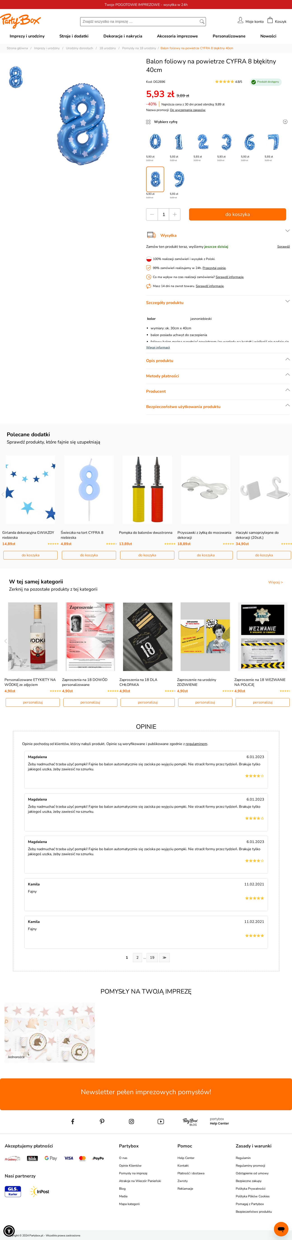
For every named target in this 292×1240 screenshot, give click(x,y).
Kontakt (183, 1165)
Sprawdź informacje (229, 277)
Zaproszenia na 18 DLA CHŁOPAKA (138, 682)
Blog (122, 1189)
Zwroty (183, 1181)
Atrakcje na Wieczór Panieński (140, 1181)
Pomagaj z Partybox (250, 1204)
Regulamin (243, 1158)
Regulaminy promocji (250, 1165)
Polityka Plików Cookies (253, 1196)
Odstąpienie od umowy (252, 1173)
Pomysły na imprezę (133, 1173)
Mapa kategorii (129, 1204)
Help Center (186, 1158)
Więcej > (275, 582)
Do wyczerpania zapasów (188, 110)
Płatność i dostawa (191, 1173)
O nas (123, 1158)
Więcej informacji (158, 347)
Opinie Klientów (130, 1165)
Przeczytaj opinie (214, 268)
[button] (9, 1230)
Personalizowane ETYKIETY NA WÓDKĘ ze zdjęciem (30, 682)
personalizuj (33, 702)
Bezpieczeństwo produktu (254, 1212)
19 (152, 957)
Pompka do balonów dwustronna (145, 532)
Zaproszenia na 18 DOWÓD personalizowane (84, 682)
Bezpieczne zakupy (249, 1181)
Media (123, 1196)
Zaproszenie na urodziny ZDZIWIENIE (196, 682)
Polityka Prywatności (250, 1189)
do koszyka (237, 214)
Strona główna (17, 48)
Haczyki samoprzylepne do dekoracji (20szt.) (257, 535)
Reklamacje (185, 1189)
